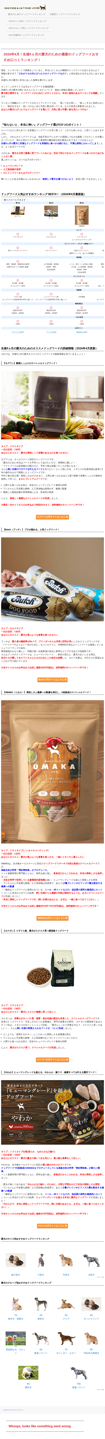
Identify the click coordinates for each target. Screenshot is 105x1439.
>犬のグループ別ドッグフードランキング (28, 28)
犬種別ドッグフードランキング (64, 14)
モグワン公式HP (18, 332)
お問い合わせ (21, 1409)
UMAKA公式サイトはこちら (52, 918)
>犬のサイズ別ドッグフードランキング (27, 21)
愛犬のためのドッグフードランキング (26, 14)
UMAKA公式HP (81, 332)
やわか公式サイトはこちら (52, 1225)
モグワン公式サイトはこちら (52, 517)
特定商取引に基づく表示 (15, 1409)
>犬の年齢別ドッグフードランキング (26, 35)
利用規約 (9, 1409)
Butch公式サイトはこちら (52, 679)
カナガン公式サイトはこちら (52, 1059)
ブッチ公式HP (51, 332)
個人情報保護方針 (5, 1409)
